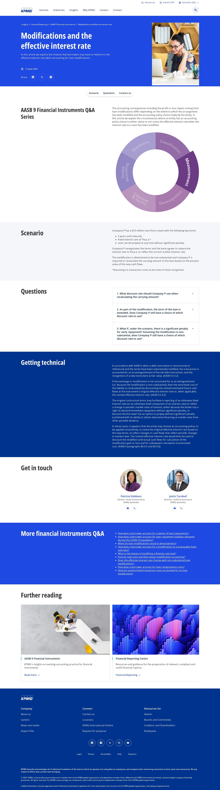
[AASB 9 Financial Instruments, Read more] (32, 675)
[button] (128, 508)
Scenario (94, 93)
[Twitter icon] (110, 742)
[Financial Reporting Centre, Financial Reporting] (128, 675)
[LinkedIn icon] (92, 742)
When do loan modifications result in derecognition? (147, 543)
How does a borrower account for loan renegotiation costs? (151, 567)
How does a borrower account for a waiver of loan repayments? (153, 533)
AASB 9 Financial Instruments (42, 658)
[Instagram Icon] (119, 742)
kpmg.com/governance (159, 786)
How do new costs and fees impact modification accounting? (151, 556)
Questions (109, 93)
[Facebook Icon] (101, 742)
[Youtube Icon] (128, 742)
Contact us (125, 93)
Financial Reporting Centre (132, 658)
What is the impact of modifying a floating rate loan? (147, 553)
